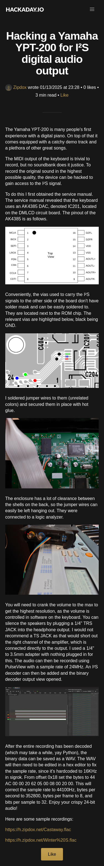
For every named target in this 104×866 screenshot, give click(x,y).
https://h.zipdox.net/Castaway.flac (38, 829)
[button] (92, 9)
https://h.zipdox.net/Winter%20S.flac (41, 840)
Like (64, 95)
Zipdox (16, 87)
